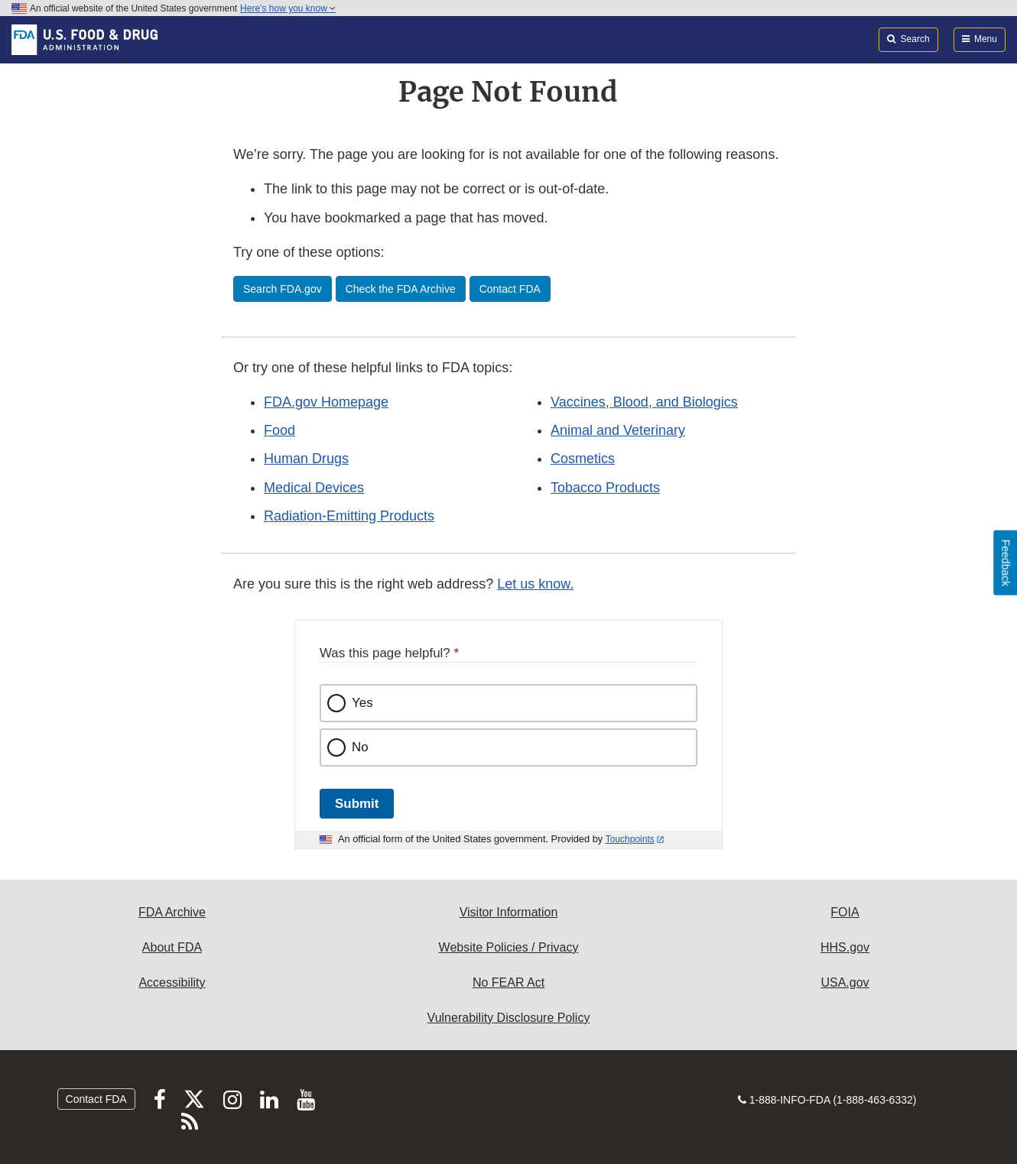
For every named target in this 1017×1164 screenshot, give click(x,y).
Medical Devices (314, 487)
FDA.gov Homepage (326, 402)
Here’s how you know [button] (288, 8)
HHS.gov (844, 947)
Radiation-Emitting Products (349, 516)
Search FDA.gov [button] (282, 289)
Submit (357, 803)
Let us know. (535, 584)
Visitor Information (509, 912)
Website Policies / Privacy (509, 947)
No (360, 747)
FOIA (844, 912)
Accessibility (171, 982)
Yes (362, 702)
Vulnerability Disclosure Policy (508, 1017)
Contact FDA (96, 1099)
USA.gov (844, 982)
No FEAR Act (508, 982)
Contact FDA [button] (510, 289)
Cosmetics (583, 458)
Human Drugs (306, 458)
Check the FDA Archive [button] (401, 289)
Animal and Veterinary (618, 430)
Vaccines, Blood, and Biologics (644, 402)
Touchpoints (630, 839)
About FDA (172, 947)
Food (279, 430)
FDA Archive (172, 912)
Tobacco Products (605, 487)
